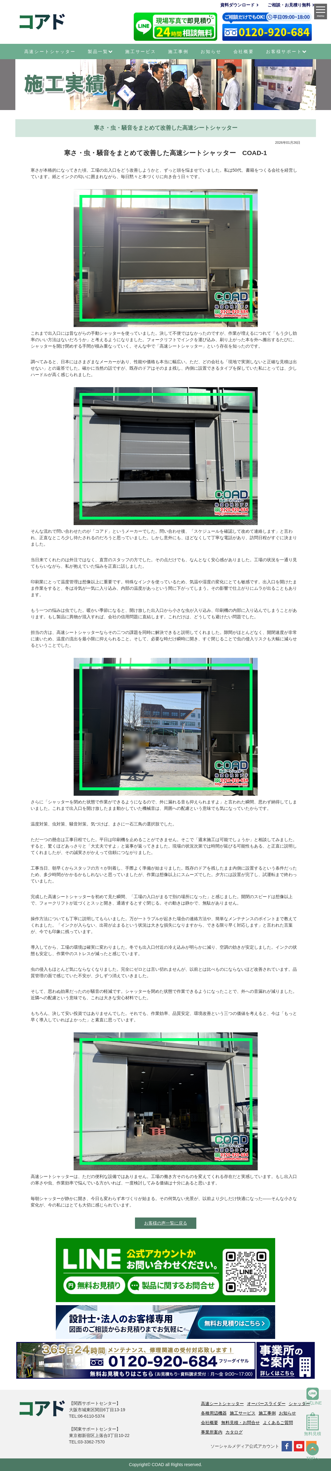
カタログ (234, 1432)
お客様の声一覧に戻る (165, 1223)
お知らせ (211, 51)
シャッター (299, 1403)
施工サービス (140, 51)
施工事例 (178, 51)
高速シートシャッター (50, 51)
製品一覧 (100, 51)
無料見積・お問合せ (240, 1422)
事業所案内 (211, 1432)
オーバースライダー (266, 1403)
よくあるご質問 (278, 1422)
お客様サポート (286, 51)
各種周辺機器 (214, 1413)
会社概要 (243, 51)
